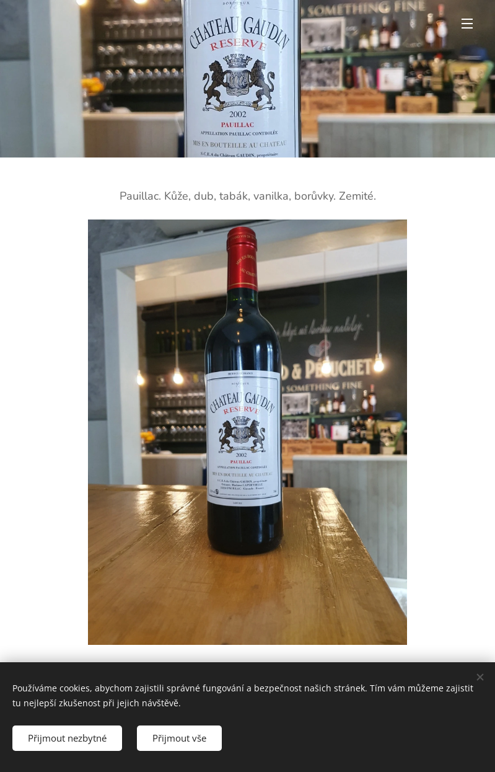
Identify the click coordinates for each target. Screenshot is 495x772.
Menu (467, 23)
